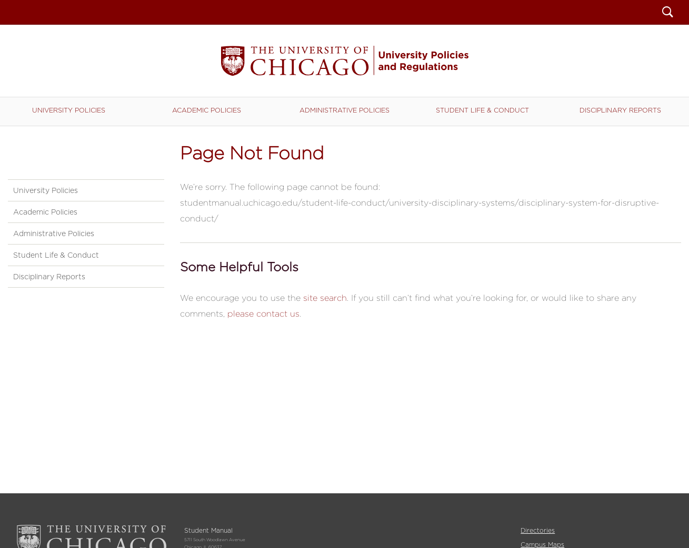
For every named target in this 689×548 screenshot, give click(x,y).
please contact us (263, 314)
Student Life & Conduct (482, 110)
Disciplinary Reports (620, 110)
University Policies (68, 110)
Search (667, 13)
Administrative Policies (344, 110)
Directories (538, 530)
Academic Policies (206, 110)
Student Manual (344, 61)
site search (325, 298)
